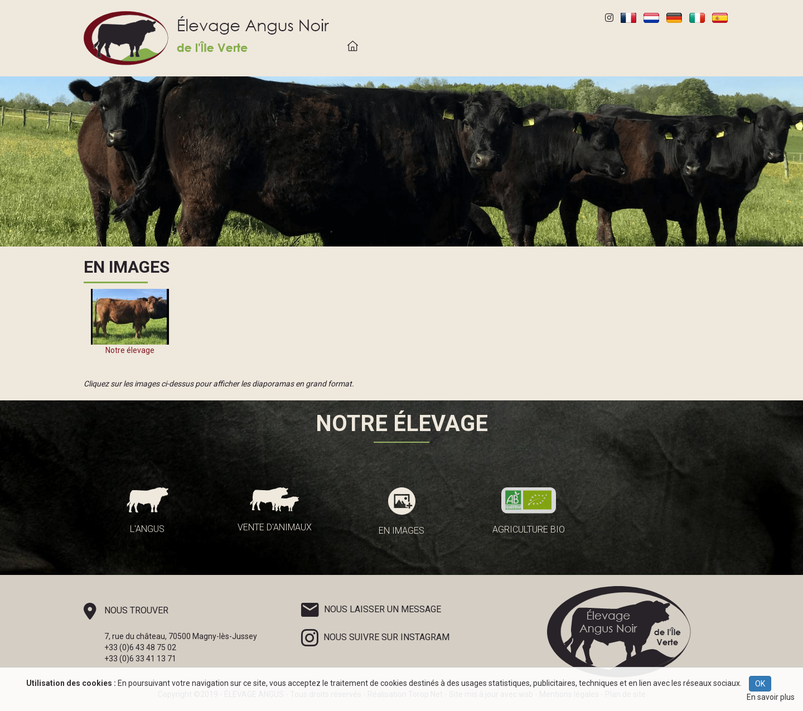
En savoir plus (771, 697)
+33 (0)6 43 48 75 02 (140, 647)
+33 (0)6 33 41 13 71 (140, 658)
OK (760, 683)
